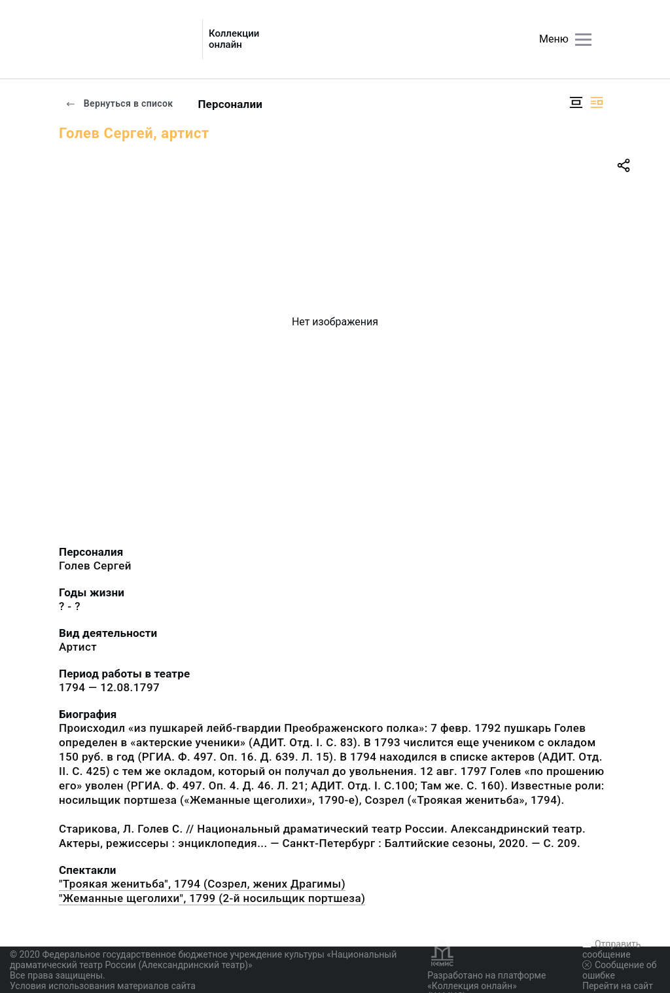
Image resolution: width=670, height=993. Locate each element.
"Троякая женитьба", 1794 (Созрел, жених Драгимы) (202, 883)
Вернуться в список (119, 103)
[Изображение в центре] (575, 102)
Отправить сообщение (611, 949)
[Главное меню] (583, 39)
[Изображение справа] (596, 102)
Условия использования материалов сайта (103, 986)
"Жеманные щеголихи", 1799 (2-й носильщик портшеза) (212, 898)
